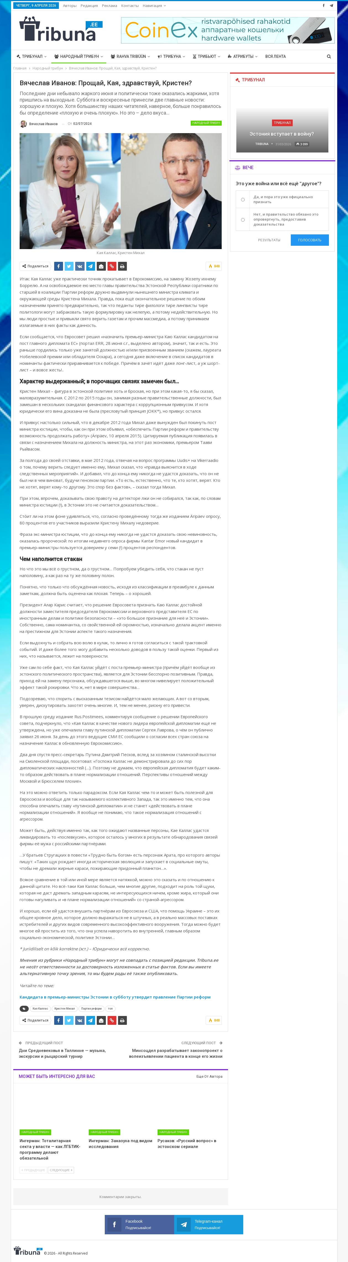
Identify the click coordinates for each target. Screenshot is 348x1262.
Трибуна (169, 56)
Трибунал (30, 56)
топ (110, 1008)
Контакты (130, 5)
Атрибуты (240, 56)
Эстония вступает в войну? (282, 134)
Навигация (152, 5)
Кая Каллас (40, 1008)
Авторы (70, 5)
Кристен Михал (64, 1008)
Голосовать (309, 239)
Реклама (109, 5)
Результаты (269, 239)
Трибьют (204, 56)
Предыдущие (33, 1170)
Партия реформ (91, 1008)
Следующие (61, 1170)
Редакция (89, 5)
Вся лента (275, 56)
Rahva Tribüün (128, 56)
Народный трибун (76, 56)
